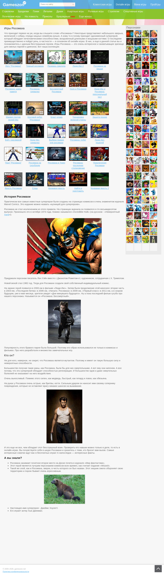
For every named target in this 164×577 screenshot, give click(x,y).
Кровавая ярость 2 (100, 188)
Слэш (35, 188)
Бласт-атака (56, 117)
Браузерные (66, 16)
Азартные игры (75, 11)
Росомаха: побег (78, 140)
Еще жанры (85, 16)
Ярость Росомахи (13, 188)
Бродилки (23, 11)
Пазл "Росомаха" (13, 163)
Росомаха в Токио (56, 163)
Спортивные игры (133, 11)
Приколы (47, 16)
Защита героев (100, 117)
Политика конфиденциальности (16, 572)
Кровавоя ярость (56, 188)
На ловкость (31, 16)
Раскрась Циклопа (56, 66)
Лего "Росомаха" (13, 66)
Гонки (36, 11)
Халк (6, 214)
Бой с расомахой (13, 140)
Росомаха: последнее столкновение (78, 165)
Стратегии (113, 11)
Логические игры (11, 16)
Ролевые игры (96, 11)
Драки (59, 11)
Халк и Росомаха (78, 89)
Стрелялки (8, 11)
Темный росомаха (35, 66)
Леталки (47, 11)
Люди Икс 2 (78, 66)
